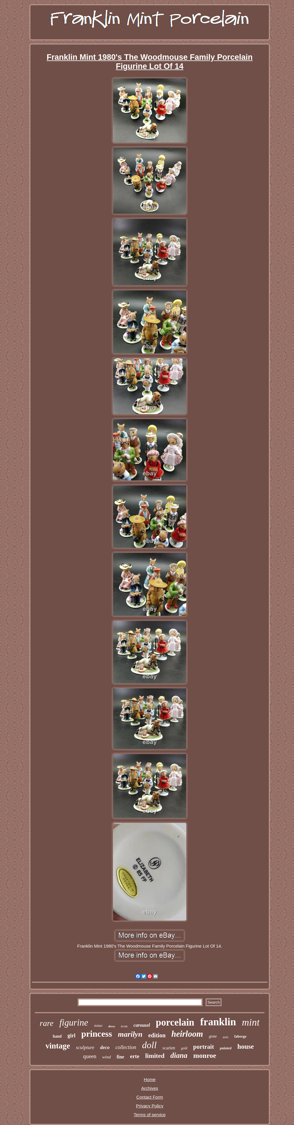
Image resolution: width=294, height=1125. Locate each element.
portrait (203, 1046)
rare (47, 1023)
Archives (149, 1088)
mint (250, 1022)
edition (156, 1035)
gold (184, 1048)
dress (111, 1026)
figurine (73, 1022)
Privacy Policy (149, 1105)
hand (57, 1036)
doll (149, 1045)
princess (96, 1033)
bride (124, 1026)
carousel (142, 1025)
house (245, 1046)
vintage (57, 1045)
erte (134, 1056)
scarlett (169, 1048)
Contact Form (149, 1096)
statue (98, 1026)
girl (72, 1035)
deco (105, 1047)
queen (89, 1056)
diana (178, 1055)
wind (106, 1057)
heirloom (187, 1033)
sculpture (85, 1047)
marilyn (130, 1034)
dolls (225, 1037)
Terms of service (149, 1114)
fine (120, 1056)
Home (149, 1079)
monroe (204, 1055)
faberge (240, 1036)
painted (226, 1048)
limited (155, 1055)
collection (125, 1047)
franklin (218, 1022)
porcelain (175, 1022)
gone (213, 1036)
